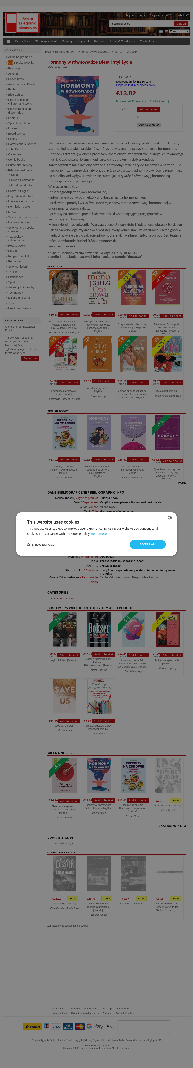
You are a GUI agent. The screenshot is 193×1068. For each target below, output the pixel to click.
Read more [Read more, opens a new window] (99, 533)
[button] (40, 544)
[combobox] (170, 517)
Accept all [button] (147, 544)
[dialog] (96, 534)
